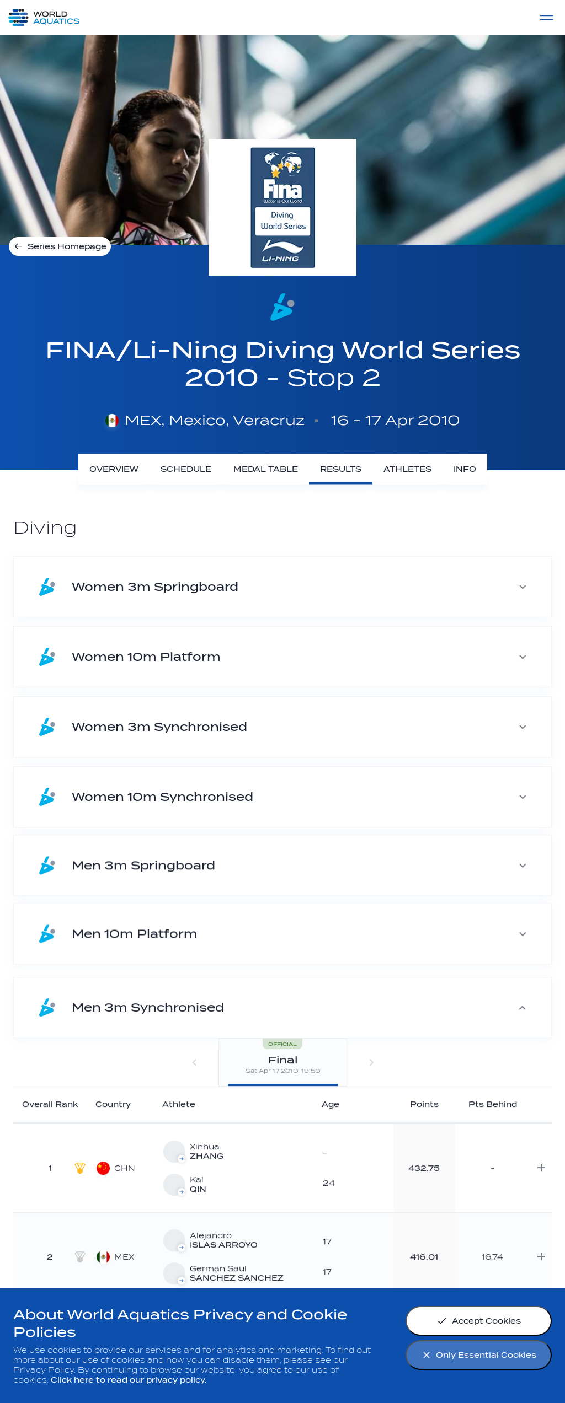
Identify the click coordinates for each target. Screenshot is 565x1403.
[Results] (340, 469)
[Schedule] (186, 469)
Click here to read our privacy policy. (129, 1380)
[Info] (465, 469)
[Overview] (114, 469)
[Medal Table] (265, 469)
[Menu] (547, 17)
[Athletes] (407, 469)
